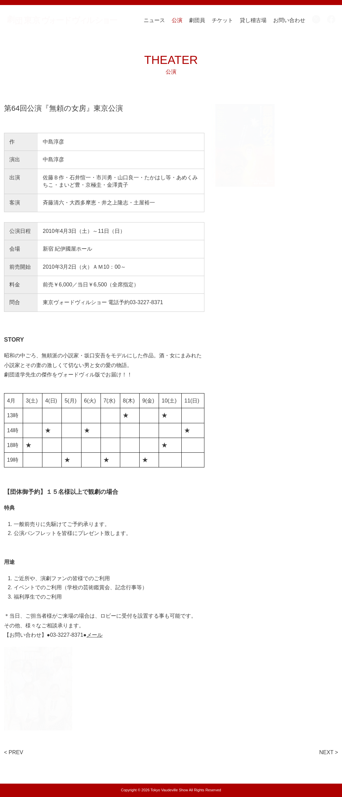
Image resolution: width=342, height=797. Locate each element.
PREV (16, 752)
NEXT (326, 752)
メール (95, 635)
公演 (177, 20)
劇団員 (197, 20)
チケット (222, 20)
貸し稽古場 (253, 20)
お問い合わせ (289, 20)
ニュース (154, 20)
